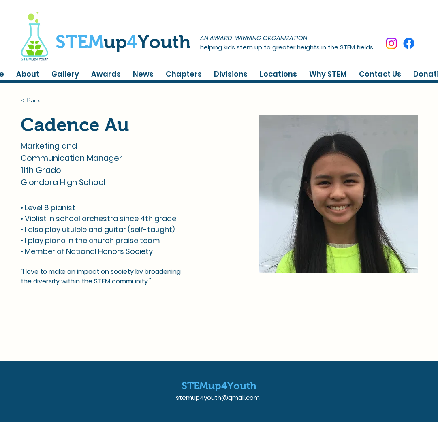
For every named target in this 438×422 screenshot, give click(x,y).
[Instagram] (391, 43)
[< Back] (37, 100)
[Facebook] (409, 43)
